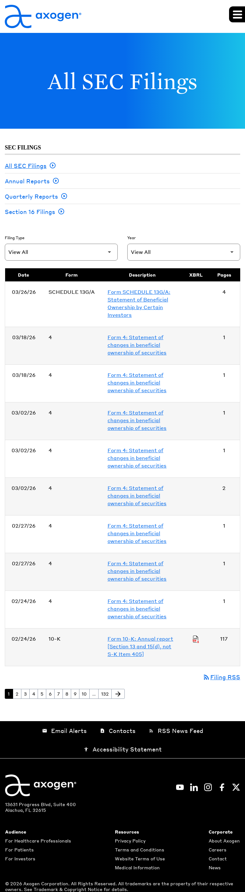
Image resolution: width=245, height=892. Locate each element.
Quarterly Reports (31, 196)
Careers (217, 849)
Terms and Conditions (139, 849)
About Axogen (224, 840)
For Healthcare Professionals (38, 840)
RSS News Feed (176, 730)
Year (131, 237)
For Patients (19, 849)
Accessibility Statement (123, 749)
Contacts (118, 730)
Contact (218, 858)
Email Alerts (64, 730)
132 (106, 694)
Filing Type (15, 237)
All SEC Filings (26, 165)
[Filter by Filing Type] (61, 252)
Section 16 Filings (30, 211)
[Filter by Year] (183, 252)
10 (85, 694)
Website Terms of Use (140, 858)
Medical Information (137, 867)
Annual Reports (27, 181)
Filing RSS (221, 677)
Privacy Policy (130, 840)
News (215, 867)
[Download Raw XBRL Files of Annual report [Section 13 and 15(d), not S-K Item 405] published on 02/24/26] (196, 639)
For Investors (20, 858)
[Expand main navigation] (237, 14)
